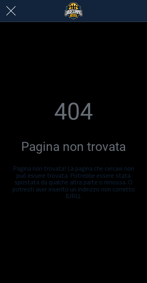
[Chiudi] (11, 11)
